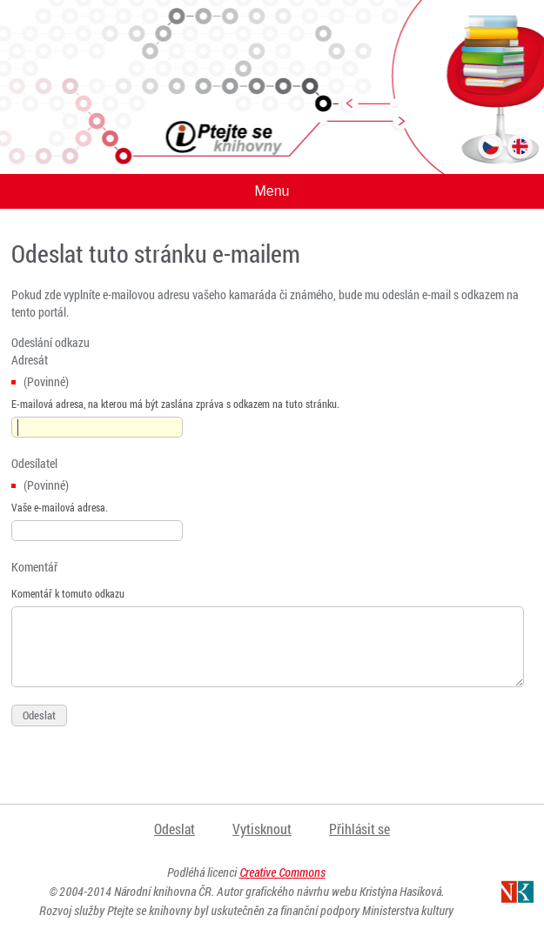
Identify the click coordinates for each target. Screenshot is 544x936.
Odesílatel (34, 463)
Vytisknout (262, 828)
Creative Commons (282, 872)
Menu (271, 191)
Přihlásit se (359, 828)
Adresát (29, 359)
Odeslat (174, 828)
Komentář (34, 566)
